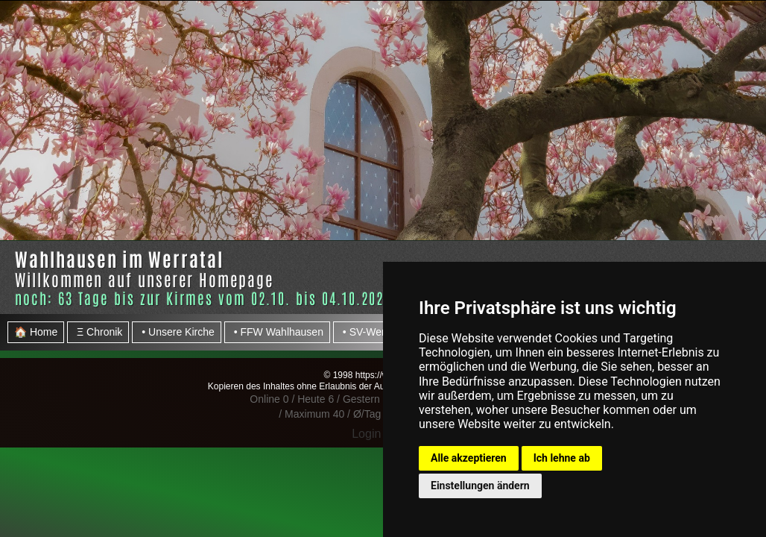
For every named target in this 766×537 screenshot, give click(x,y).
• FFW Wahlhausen (277, 332)
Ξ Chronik (98, 332)
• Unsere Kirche (176, 332)
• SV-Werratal (372, 332)
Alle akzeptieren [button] (469, 458)
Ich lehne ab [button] (562, 458)
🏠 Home (35, 332)
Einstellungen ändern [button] (480, 486)
